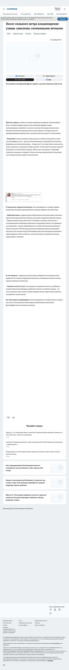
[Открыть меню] (4, 9)
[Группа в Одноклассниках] (55, 609)
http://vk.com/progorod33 (9, 651)
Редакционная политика (41, 620)
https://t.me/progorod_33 (36, 651)
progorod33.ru (56, 643)
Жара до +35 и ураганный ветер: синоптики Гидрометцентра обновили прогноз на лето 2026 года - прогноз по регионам (34, 435)
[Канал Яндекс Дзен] (20, 79)
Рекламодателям (26, 14)
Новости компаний (39, 625)
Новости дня (18, 34)
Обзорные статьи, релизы (25, 623)
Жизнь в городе (40, 34)
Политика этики (7, 623)
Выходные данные (7, 620)
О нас (20, 620)
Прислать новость (57, 8)
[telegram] (14, 417)
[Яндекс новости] (49, 76)
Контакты (37, 623)
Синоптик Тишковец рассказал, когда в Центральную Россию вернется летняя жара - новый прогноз (34, 444)
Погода (28, 34)
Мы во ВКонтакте (39, 14)
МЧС (9, 34)
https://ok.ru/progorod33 (23, 651)
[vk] (8, 417)
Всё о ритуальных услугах (10, 14)
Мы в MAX (50, 14)
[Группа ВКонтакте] (20, 76)
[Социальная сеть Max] (49, 79)
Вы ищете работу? (62, 14)
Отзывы (5, 625)
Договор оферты (23, 625)
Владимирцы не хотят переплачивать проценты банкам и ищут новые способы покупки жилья (34, 454)
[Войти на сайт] (64, 9)
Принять (62, 19)
